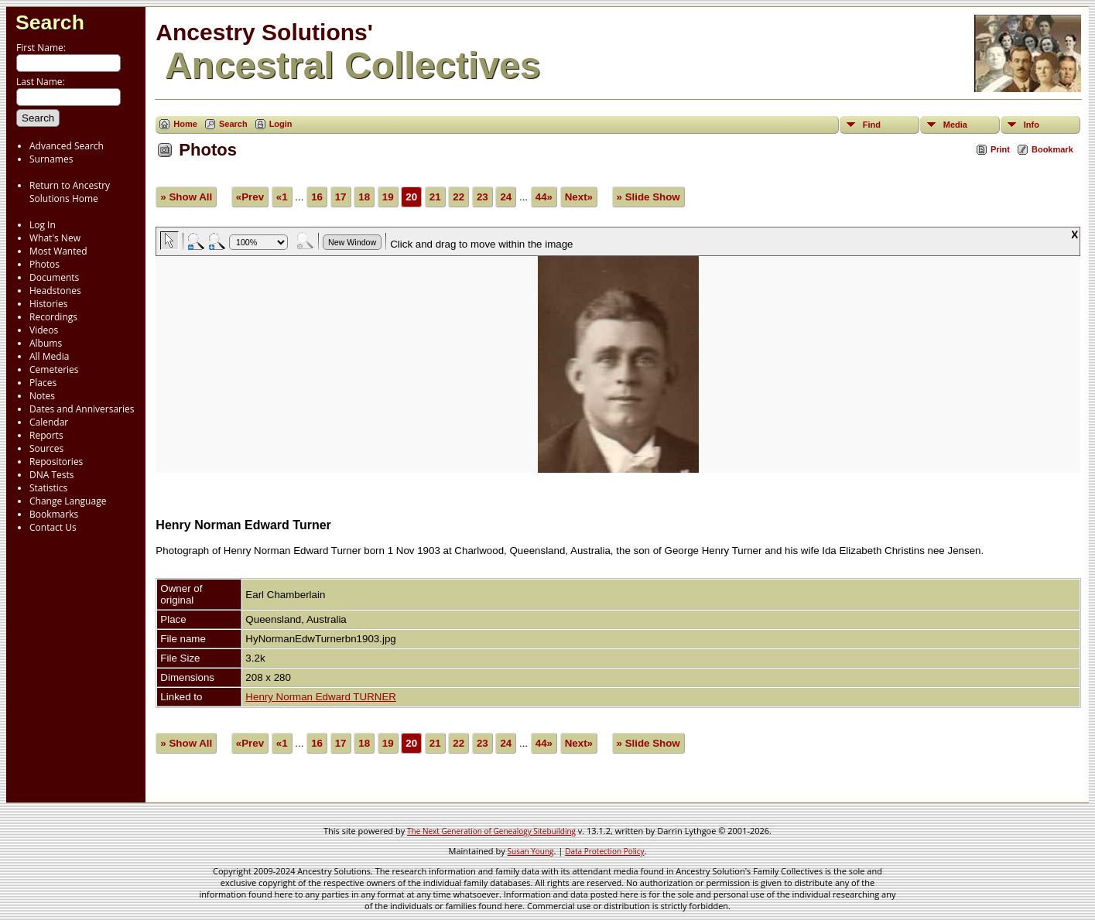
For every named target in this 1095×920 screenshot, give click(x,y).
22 (458, 197)
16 (317, 197)
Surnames (51, 159)
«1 (282, 197)
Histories (48, 303)
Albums (45, 343)
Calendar (48, 422)
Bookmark (1052, 149)
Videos (43, 330)
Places (42, 382)
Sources (46, 448)
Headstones (55, 290)
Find (872, 124)
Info (1031, 124)
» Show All (186, 197)
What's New (54, 238)
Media (955, 124)
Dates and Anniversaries (81, 409)
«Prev (250, 197)
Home (185, 123)
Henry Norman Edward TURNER (320, 697)
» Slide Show (648, 197)
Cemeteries (54, 369)
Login (281, 123)
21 (435, 197)
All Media (49, 356)
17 (341, 197)
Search (49, 22)
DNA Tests (51, 474)
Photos (44, 264)
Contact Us (53, 527)
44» (544, 197)
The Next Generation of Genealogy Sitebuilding (491, 831)
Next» (579, 197)
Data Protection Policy (604, 851)
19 (388, 197)
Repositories (56, 461)
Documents (54, 277)
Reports (46, 435)
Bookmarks (53, 514)
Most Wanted (58, 251)
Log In (42, 224)
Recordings (53, 316)
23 (482, 197)
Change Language (67, 501)
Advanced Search (66, 145)
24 (506, 197)
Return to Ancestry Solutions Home (69, 192)
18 (364, 197)
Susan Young (531, 851)
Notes (42, 395)
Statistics (48, 487)
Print (1000, 149)
